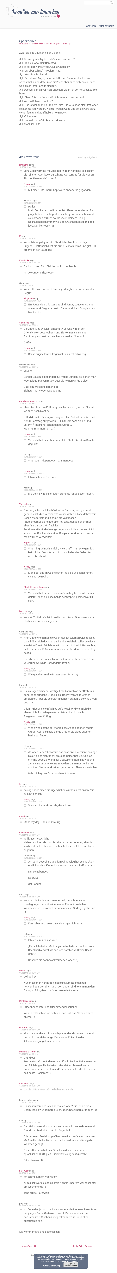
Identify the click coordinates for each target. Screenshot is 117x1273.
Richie (23, 974)
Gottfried (24, 1031)
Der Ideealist (26, 1004)
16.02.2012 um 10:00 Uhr (34, 457)
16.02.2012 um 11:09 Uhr (30, 839)
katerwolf (24, 1178)
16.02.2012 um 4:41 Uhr (29, 614)
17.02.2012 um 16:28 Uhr (30, 1106)
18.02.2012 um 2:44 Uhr (33, 203)
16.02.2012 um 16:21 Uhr (34, 724)
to (21, 788)
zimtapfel (24, 165)
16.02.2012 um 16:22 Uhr (34, 806)
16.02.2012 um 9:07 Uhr (29, 634)
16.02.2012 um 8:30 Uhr (33, 569)
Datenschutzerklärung (51, 1266)
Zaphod (23, 504)
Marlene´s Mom (27, 1055)
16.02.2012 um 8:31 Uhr (33, 437)
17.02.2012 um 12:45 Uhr (30, 1058)
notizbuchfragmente (29, 401)
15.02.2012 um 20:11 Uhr (34, 186)
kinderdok (24, 836)
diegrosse (24, 322)
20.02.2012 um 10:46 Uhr (34, 940)
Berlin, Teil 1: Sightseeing (85, 1254)
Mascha (23, 611)
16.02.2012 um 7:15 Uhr (33, 301)
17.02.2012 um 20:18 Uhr (30, 1130)
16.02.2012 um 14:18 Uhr (30, 901)
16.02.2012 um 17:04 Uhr (34, 748)
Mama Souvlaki (28, 1254)
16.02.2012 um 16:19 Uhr (34, 473)
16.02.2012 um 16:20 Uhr (34, 671)
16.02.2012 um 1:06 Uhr (33, 545)
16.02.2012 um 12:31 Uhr (34, 862)
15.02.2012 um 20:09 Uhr (30, 263)
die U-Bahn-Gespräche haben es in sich (50, 1093)
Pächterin (90, 25)
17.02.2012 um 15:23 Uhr (30, 1090)
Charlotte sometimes (34, 587)
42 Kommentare (37, 44)
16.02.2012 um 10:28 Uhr (30, 790)
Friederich (24, 1087)
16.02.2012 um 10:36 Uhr (30, 822)
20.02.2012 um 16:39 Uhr (30, 1181)
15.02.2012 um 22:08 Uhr (30, 325)
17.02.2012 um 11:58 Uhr (30, 1034)
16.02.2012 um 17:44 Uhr (34, 589)
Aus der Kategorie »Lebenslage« (59, 44)
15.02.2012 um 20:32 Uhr (30, 285)
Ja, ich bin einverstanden (71, 1265)
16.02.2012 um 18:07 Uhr (30, 1007)
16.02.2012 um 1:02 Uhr (29, 507)
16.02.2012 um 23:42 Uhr (34, 490)
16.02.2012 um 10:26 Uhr (30, 687)
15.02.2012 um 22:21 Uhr (30, 367)
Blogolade (29, 298)
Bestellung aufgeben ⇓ (87, 157)
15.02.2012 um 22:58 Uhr (30, 404)
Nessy (27, 184)
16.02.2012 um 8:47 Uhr (33, 350)
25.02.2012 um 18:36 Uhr (30, 1213)
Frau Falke (25, 260)
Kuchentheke (106, 25)
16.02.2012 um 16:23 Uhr (34, 924)
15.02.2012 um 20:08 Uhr (30, 167)
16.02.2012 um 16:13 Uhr (30, 977)
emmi (22, 820)
